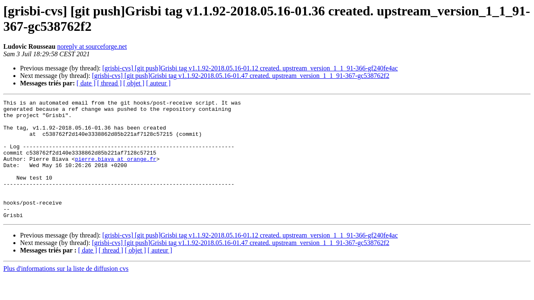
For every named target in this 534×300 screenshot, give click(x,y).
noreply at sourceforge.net (92, 46)
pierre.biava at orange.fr (115, 171)
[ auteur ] (158, 83)
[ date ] (86, 83)
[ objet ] (133, 83)
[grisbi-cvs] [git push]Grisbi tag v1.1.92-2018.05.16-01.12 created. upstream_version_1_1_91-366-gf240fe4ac (250, 68)
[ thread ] (109, 83)
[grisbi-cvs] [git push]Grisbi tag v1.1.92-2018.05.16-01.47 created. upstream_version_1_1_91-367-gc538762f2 (240, 75)
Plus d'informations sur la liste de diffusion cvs (65, 292)
